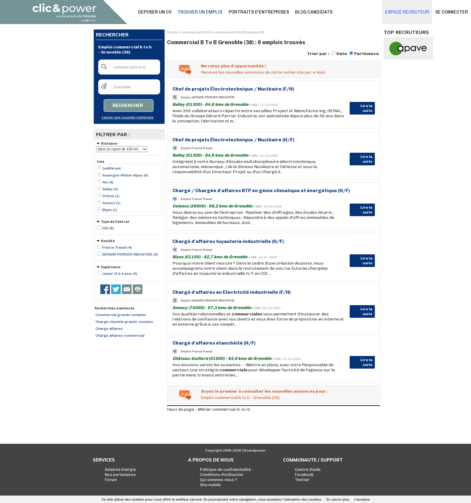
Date (341, 53)
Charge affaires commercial (120, 335)
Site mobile (210, 485)
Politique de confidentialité (225, 469)
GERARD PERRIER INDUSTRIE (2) (130, 254)
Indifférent (111, 168)
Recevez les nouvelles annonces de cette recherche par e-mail (263, 72)
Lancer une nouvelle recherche (127, 117)
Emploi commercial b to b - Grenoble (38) (240, 397)
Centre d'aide (308, 469)
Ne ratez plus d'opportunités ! (233, 66)
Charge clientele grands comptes (124, 322)
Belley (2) (110, 189)
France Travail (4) (117, 247)
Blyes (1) (109, 210)
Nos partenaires (120, 474)
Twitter (302, 479)
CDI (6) (108, 228)
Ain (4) (107, 182)
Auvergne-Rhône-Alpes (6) (125, 175)
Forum (111, 479)
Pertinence (366, 53)
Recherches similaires (115, 308)
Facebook (304, 474)
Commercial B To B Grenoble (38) (239, 32)
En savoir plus (338, 499)
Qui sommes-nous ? (218, 479)
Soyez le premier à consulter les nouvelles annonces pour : (264, 391)
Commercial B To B (196, 32)
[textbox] (129, 67)
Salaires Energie (120, 469)
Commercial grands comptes (121, 315)
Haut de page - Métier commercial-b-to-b (208, 409)
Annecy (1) (111, 203)
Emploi (172, 32)
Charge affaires (109, 329)
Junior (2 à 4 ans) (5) (119, 273)
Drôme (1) (111, 196)
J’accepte (362, 499)
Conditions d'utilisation (221, 474)
